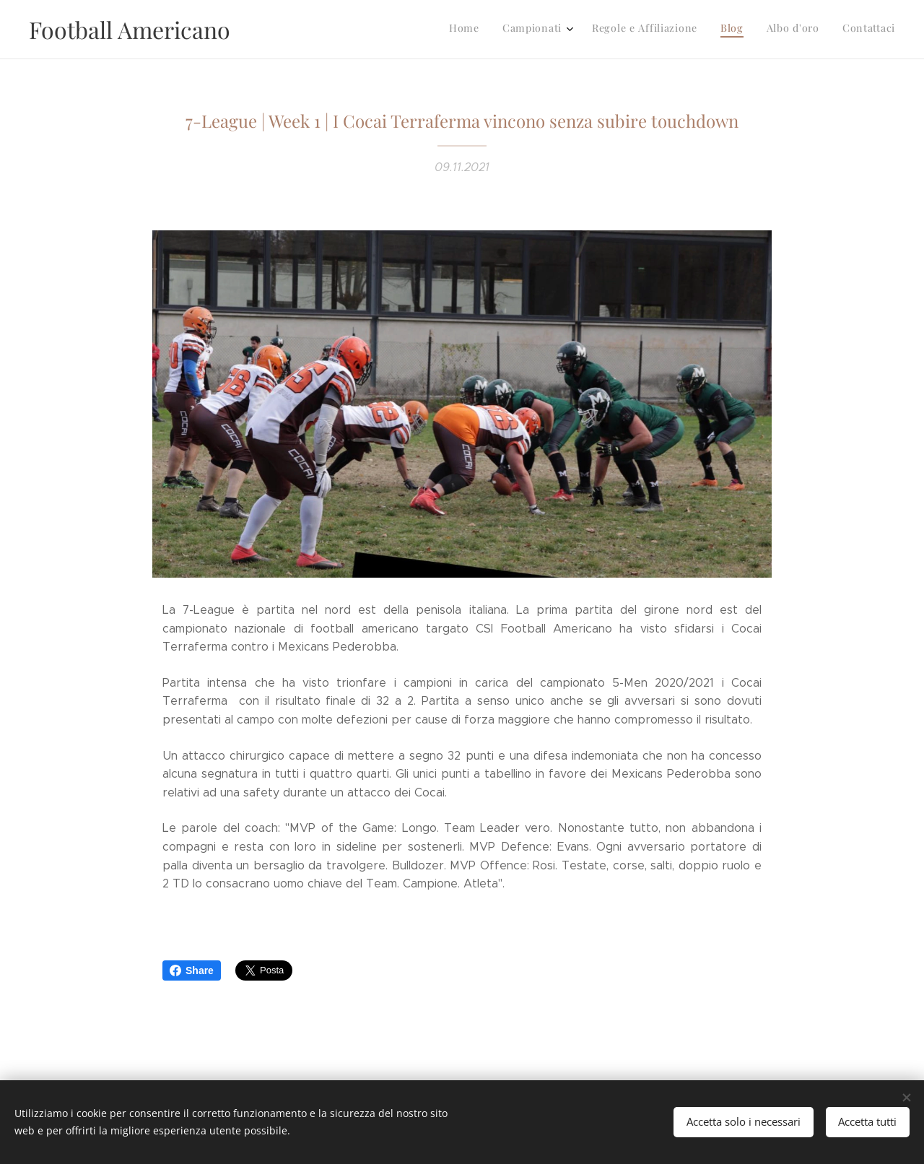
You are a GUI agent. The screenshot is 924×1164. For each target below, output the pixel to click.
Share (192, 970)
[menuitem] (776, 30)
